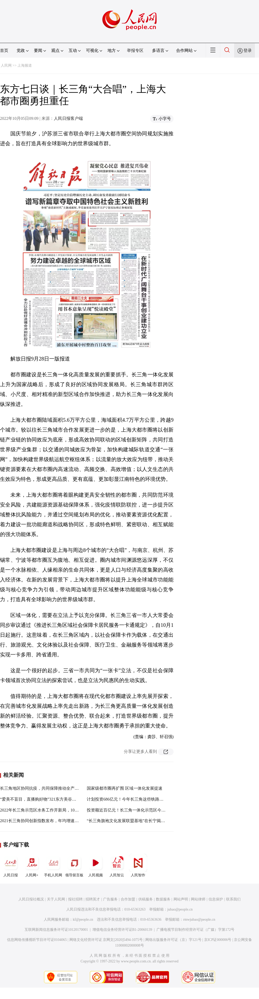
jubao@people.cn (180, 909)
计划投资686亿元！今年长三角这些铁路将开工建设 (133, 799)
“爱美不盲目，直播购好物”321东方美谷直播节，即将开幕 (52, 799)
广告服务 (110, 899)
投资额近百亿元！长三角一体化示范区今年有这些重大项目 (141, 810)
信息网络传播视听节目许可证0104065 (37, 940)
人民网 (6, 65)
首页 (4, 50)
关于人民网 (56, 899)
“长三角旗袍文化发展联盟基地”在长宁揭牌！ (128, 820)
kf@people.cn (83, 919)
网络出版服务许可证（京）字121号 (173, 940)
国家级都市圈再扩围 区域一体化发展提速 (124, 788)
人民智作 (138, 865)
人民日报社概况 (31, 899)
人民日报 (11, 865)
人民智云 (117, 865)
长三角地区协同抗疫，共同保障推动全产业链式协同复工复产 (56, 788)
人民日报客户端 (68, 118)
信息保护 (215, 899)
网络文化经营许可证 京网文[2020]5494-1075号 (106, 940)
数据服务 (163, 899)
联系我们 (233, 899)
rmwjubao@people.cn (199, 919)
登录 (247, 50)
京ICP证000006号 (218, 940)
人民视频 (96, 865)
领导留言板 (74, 865)
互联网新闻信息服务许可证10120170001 (56, 930)
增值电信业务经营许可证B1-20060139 (122, 930)
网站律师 (198, 899)
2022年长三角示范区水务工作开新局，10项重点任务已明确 (54, 810)
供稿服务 (145, 899)
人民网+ (32, 865)
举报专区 (135, 50)
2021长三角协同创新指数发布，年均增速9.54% (42, 820)
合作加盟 (128, 899)
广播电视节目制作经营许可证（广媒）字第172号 (195, 930)
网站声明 (181, 899)
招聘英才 (92, 899)
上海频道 (24, 65)
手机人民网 (53, 865)
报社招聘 (75, 899)
